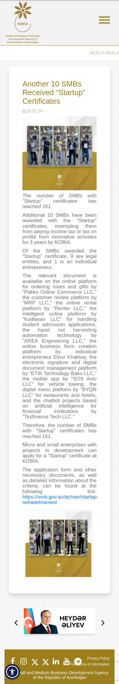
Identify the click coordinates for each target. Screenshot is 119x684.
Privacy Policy (98, 658)
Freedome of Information (89, 664)
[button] (12, 672)
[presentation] (16, 623)
